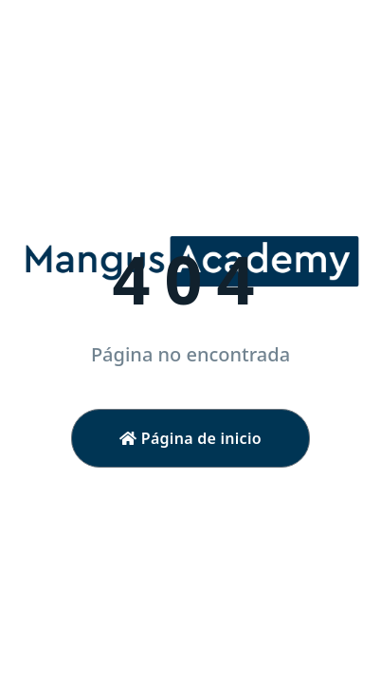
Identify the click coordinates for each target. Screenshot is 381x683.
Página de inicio (190, 438)
